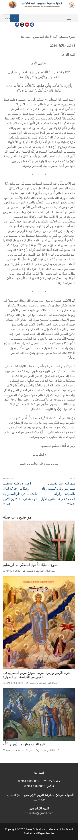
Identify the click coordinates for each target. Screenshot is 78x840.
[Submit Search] (14, 18)
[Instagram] (22, 25)
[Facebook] (17, 25)
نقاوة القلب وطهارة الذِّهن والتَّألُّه (24, 744)
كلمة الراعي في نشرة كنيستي (39, 571)
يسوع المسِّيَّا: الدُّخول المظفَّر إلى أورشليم (30, 565)
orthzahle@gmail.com (39, 813)
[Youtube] (27, 25)
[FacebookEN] (32, 25)
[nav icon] (69, 18)
